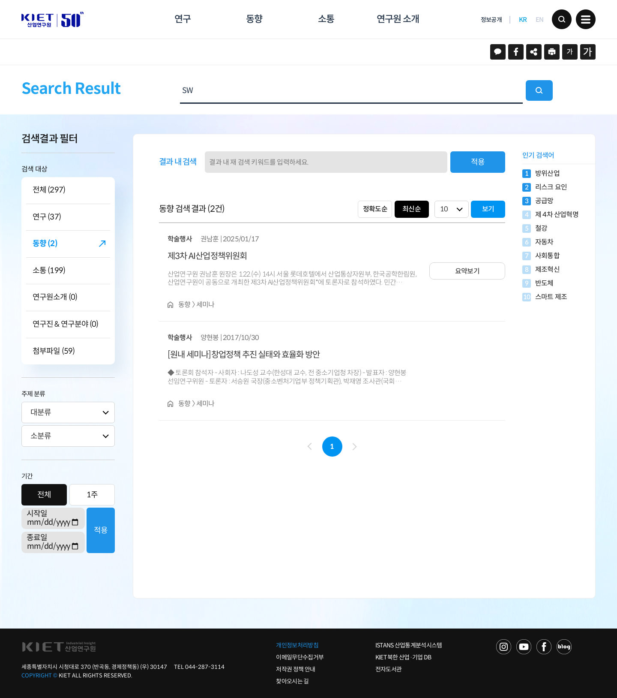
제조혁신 (541, 269)
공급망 (538, 201)
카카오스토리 (498, 52)
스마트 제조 (544, 297)
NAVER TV (503, 646)
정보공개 (491, 20)
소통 (326, 19)
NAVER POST (564, 646)
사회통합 (541, 256)
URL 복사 (534, 52)
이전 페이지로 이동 (310, 446)
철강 (534, 228)
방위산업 (541, 173)
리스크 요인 (544, 187)
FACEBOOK (543, 646)
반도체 (538, 283)
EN (540, 19)
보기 (488, 209)
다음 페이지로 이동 (352, 447)
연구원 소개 (398, 19)
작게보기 (570, 52)
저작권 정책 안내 (295, 669)
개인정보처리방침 (297, 645)
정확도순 (375, 209)
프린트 (552, 52)
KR (523, 19)
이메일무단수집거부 (299, 657)
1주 (92, 494)
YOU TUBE (523, 646)
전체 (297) (49, 190)
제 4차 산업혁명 (550, 215)
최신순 (411, 209)
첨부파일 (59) (54, 351)
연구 (182, 19)
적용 (101, 530)
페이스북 (516, 52)
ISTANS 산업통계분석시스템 (408, 645)
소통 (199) (49, 270)
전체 (44, 494)
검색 (562, 19)
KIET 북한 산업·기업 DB (403, 657)
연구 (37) (47, 217)
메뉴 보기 (586, 19)
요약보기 (467, 271)
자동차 (538, 242)
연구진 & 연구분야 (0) (65, 324)
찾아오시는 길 (292, 681)
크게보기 (588, 52)
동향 (254, 19)
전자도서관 (388, 669)
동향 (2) (45, 243)
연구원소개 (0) (55, 297)
